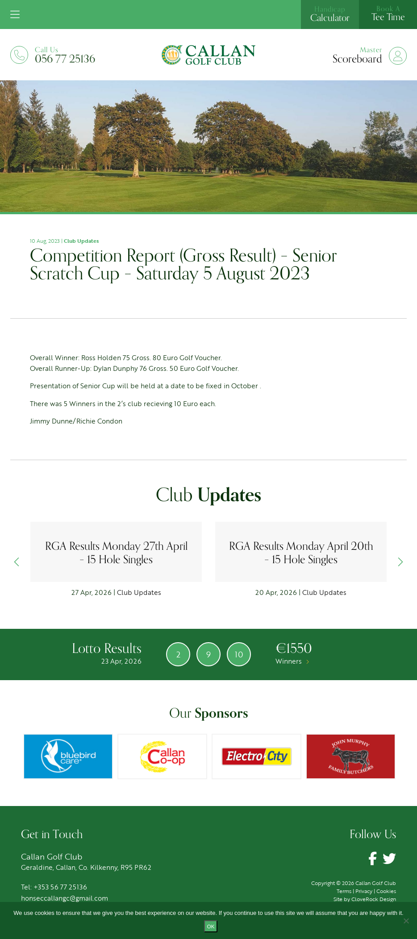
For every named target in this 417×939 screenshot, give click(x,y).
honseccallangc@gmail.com (64, 898)
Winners (292, 661)
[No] (405, 920)
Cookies (386, 891)
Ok (211, 926)
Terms (344, 891)
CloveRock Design (373, 899)
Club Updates (81, 241)
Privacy (363, 891)
